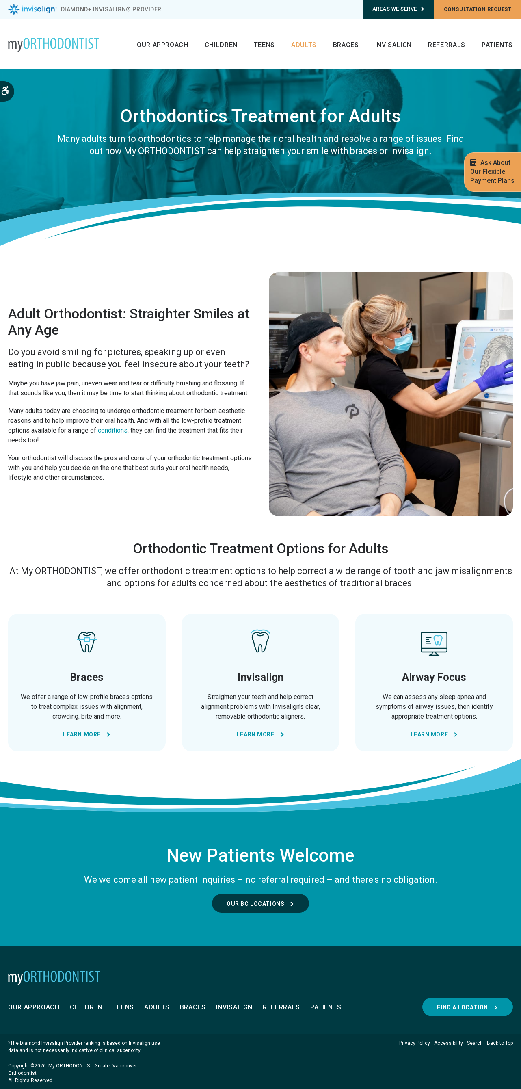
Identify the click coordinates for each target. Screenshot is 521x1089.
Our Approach (162, 45)
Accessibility (448, 1043)
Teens (264, 45)
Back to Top (500, 1043)
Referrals (446, 45)
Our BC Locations (255, 904)
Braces (346, 45)
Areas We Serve (398, 9)
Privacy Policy (414, 1043)
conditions (113, 430)
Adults (304, 45)
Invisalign (393, 45)
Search (475, 1043)
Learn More (82, 734)
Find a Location (462, 1007)
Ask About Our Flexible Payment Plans (492, 171)
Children (221, 45)
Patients (497, 45)
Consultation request (477, 9)
